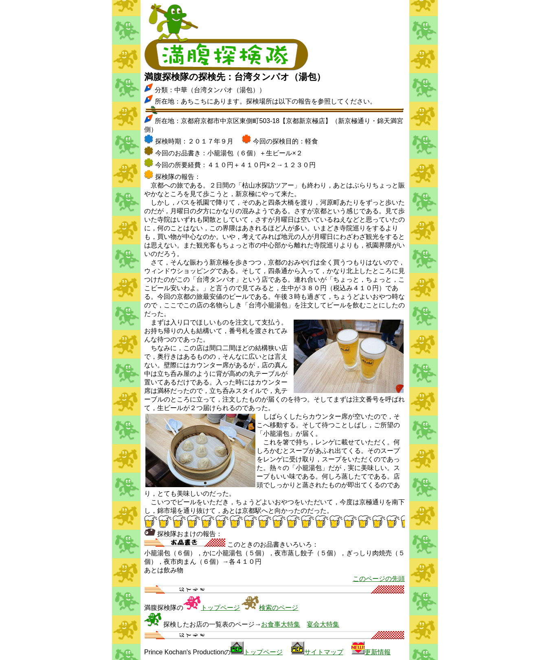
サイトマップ (323, 652)
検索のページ (278, 607)
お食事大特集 (280, 624)
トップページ (220, 607)
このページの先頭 (379, 578)
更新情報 (378, 652)
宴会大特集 (323, 624)
